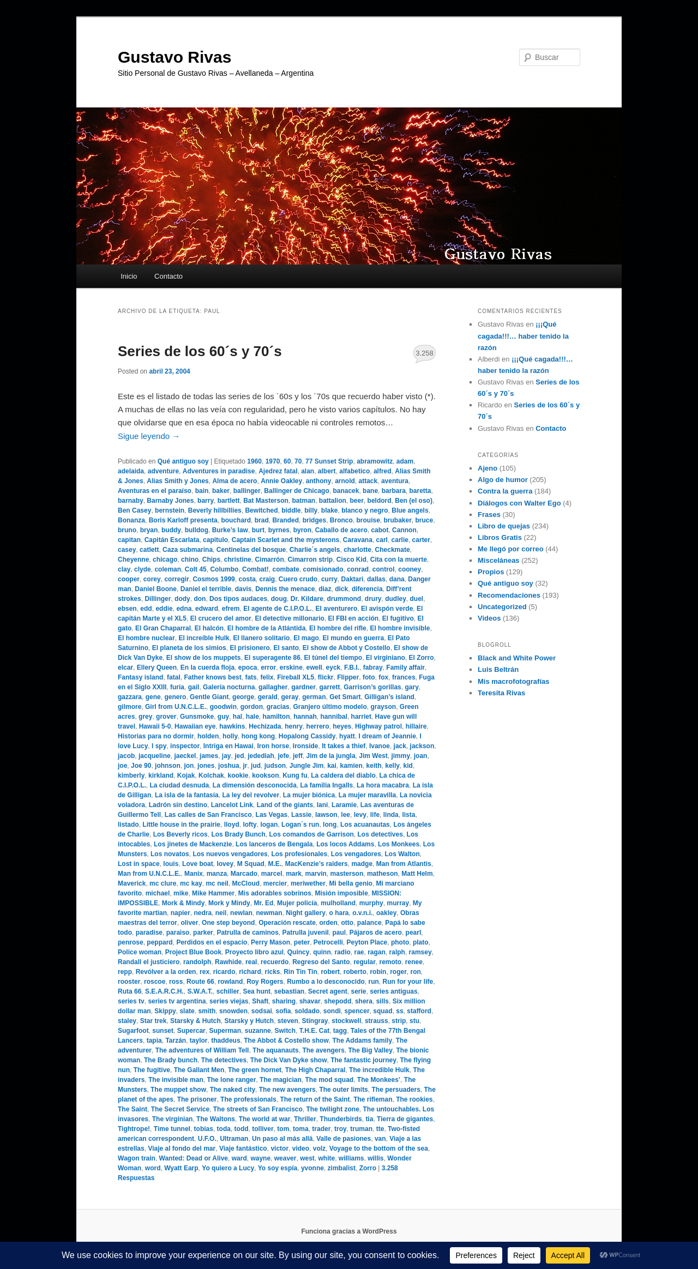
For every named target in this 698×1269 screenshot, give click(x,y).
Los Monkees (398, 844)
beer (357, 500)
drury (373, 599)
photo (400, 942)
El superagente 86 (272, 657)
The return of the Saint (315, 1099)
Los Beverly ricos (180, 834)
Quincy (298, 952)
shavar (310, 1001)
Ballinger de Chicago (296, 491)
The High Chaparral (315, 1070)
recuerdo (274, 962)
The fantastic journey (363, 1060)
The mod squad (329, 1080)
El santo (286, 648)
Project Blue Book (193, 952)
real (251, 962)
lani (322, 805)
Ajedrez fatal (277, 471)
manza (217, 873)
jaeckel (185, 756)
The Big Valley (370, 1050)
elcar (125, 667)
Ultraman (234, 1138)
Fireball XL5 (295, 677)
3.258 (425, 353)
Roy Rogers (264, 981)
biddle (290, 510)
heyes (342, 726)
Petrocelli (328, 942)
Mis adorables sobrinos (274, 893)
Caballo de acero (341, 530)
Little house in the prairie (181, 824)
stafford (419, 1011)
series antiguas (393, 991)
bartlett (229, 500)
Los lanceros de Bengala (274, 844)
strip (399, 1021)
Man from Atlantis (403, 864)
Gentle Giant (209, 697)
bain (202, 491)
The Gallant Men (199, 1070)
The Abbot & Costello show (286, 1040)
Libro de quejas (504, 526)
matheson (382, 873)
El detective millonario (289, 618)
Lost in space (139, 864)
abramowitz (375, 461)
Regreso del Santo (321, 962)
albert (327, 471)
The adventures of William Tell (202, 1050)
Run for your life (408, 981)
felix (266, 677)
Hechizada (265, 726)
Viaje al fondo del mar (181, 1148)
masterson (347, 873)
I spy (159, 746)
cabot (379, 530)
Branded (285, 520)
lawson (326, 815)
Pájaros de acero (376, 932)
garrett (330, 687)
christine (237, 559)
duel (417, 599)
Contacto (168, 276)
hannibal (334, 716)
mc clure (162, 883)
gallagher (272, 687)
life (375, 815)
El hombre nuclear (146, 638)
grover (166, 716)
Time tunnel (172, 1129)
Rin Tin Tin (300, 972)
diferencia (367, 589)
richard (250, 972)
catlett (149, 550)
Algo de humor (503, 480)
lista (408, 815)
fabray (373, 667)
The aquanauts (275, 1050)
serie (358, 991)
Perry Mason (270, 942)
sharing (284, 1001)
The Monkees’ (378, 1080)
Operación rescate (287, 923)
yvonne (312, 1168)
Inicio (129, 276)
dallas (376, 579)
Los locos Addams (345, 844)
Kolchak (211, 775)
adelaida (131, 471)
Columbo (224, 569)
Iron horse (273, 746)
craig (267, 579)
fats (250, 677)
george (243, 697)
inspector (185, 746)
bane (370, 491)
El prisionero (249, 648)
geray (289, 697)
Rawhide (228, 962)
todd (241, 1129)
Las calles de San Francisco (208, 815)
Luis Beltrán (498, 669)
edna (183, 608)
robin (378, 972)
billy (310, 510)
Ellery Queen (157, 667)
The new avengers (287, 1089)
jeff (298, 756)
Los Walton (402, 854)
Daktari (352, 579)
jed (239, 756)
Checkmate (392, 550)
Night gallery (306, 913)
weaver (285, 1158)
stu (414, 1021)
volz (319, 1148)
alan (307, 471)
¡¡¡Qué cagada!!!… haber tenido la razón (523, 335)
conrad (358, 569)
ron (415, 972)
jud (256, 765)
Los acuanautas (365, 824)
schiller (227, 991)
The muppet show (178, 1089)
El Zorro (421, 657)
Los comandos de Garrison (311, 834)
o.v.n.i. (362, 913)
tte (380, 1129)
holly (230, 736)
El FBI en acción (353, 618)
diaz (324, 589)
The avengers (323, 1050)
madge (361, 864)
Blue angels (410, 510)
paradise (149, 932)
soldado (307, 1011)
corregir (176, 579)
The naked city (232, 1089)
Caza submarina (188, 550)
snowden (233, 1011)
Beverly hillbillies (215, 510)
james (209, 756)
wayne (260, 1158)
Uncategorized (502, 607)
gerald (268, 697)
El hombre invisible (400, 628)
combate (285, 569)
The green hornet (254, 1070)
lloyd (231, 824)
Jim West (373, 756)
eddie (163, 608)
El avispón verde (387, 608)
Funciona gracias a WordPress (348, 1231)
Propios (491, 572)
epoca (247, 667)
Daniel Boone (156, 589)
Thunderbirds (341, 1119)
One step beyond (228, 923)
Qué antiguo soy (183, 461)
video (300, 1148)
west (307, 1158)
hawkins (232, 726)
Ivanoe (379, 746)
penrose (130, 942)
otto (347, 923)
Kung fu (294, 775)
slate (186, 1011)
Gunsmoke (197, 716)
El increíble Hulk (203, 638)
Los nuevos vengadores (229, 854)
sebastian (289, 991)
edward (206, 608)
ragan (377, 952)
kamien (351, 765)
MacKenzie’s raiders (316, 864)
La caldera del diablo (343, 775)
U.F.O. (207, 1138)
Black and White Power (517, 658)
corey (152, 579)
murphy (371, 903)
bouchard (236, 520)
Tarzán (175, 1040)
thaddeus (225, 1040)
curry (329, 579)
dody (182, 599)
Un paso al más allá (282, 1138)
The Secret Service (180, 1109)
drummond (344, 599)
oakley (386, 913)
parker (203, 932)
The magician (281, 1080)
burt (258, 530)
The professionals (248, 1099)
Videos (489, 618)
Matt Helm (416, 873)
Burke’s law (230, 530)
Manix (193, 873)
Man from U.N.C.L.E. (149, 873)
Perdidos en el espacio (211, 942)
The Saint (132, 1109)
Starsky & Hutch (195, 1021)
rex (204, 972)
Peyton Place (367, 942)
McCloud (246, 883)
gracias (278, 707)
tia (369, 1119)
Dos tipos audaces (238, 599)
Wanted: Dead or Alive (193, 1158)
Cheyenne (133, 559)
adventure (163, 471)
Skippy (165, 1011)
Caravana (357, 540)
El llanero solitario (261, 638)
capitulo (215, 540)
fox (383, 677)
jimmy (400, 756)
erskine (291, 667)
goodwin (223, 707)
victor (279, 1148)
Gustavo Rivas (174, 57)
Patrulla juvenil (305, 932)
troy (340, 1129)
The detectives (223, 1060)
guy (223, 716)
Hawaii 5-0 (155, 726)
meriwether (308, 883)
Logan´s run (300, 824)
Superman (225, 1031)
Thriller (305, 1119)
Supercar (191, 1031)
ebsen (127, 608)
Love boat (197, 864)
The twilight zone (332, 1109)
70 (298, 461)
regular (364, 962)
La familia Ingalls (326, 785)
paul (339, 932)
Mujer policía (297, 903)
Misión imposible (341, 893)
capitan (129, 540)
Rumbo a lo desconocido (326, 981)
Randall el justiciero (148, 962)
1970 (273, 461)
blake (329, 510)
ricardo (224, 972)
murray (398, 903)
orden (329, 923)
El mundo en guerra (353, 638)
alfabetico (354, 471)
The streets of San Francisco (258, 1109)
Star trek (153, 1021)
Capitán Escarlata (172, 540)
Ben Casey (134, 510)
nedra (203, 913)
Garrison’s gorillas (372, 687)
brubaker (397, 520)
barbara (394, 491)
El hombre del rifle (337, 628)
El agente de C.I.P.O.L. (277, 608)
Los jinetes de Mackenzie (193, 844)
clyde (142, 569)
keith (374, 765)
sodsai (261, 1011)
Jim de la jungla (331, 756)
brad (262, 520)
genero (175, 697)
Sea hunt (256, 991)
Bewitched (261, 510)
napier (180, 913)
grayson (383, 707)
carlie (400, 540)
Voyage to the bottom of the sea (378, 1148)
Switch (285, 1031)
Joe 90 (141, 765)
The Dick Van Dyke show (288, 1060)
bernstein (169, 510)
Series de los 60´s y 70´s (200, 351)
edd (146, 608)
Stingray (315, 1021)
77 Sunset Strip (329, 461)
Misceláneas (499, 560)
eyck (333, 667)
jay (226, 756)
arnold (345, 481)
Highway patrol (378, 726)
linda (391, 815)
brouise (368, 520)
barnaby (130, 500)
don (200, 599)
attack (368, 481)
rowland (230, 981)
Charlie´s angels (315, 550)
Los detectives (380, 834)
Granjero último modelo (329, 707)
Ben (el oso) (413, 500)
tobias (203, 1129)
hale (252, 716)
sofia (283, 1011)
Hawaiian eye (194, 726)
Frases (489, 514)
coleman (167, 569)
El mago (306, 638)
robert (330, 972)
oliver (189, 923)
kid (408, 765)
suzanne (258, 1031)
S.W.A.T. (200, 991)
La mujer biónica (309, 795)
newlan (241, 913)
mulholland (338, 903)
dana (397, 579)
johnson (167, 765)
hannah (305, 716)
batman (303, 500)
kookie (237, 775)
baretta (420, 491)
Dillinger (158, 599)
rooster (129, 981)
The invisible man (175, 1080)
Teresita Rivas (501, 693)
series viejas (228, 1001)
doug (279, 599)
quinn (322, 952)
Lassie (301, 815)
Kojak (186, 775)
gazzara (130, 697)
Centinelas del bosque (251, 550)
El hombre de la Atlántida (266, 628)
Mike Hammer (213, 893)
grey (145, 716)
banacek (346, 491)
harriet (361, 716)
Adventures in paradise (219, 471)
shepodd (337, 1001)
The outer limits (343, 1089)
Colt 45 (196, 569)
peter (302, 942)
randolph (197, 962)
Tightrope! (134, 1129)
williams (351, 1158)
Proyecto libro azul (254, 952)
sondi (332, 1011)
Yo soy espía (277, 1168)
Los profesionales (299, 854)
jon (189, 765)
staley (127, 1021)
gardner (303, 687)
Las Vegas (272, 815)
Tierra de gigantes (405, 1119)
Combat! (255, 569)
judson (275, 765)
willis (375, 1158)
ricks (272, 972)
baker (221, 491)
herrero (317, 726)
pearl (414, 932)
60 (287, 461)
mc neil (217, 883)
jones (205, 765)
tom (283, 1129)
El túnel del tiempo (333, 657)
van (380, 1138)
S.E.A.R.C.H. (164, 991)
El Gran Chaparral (163, 628)
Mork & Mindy (183, 903)
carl (382, 540)
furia (177, 687)
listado (128, 824)
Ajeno (487, 468)
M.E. (274, 864)
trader (321, 1129)
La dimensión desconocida (255, 785)
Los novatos (170, 854)
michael (158, 893)
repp (125, 972)
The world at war (265, 1119)
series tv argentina (177, 1001)
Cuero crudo (298, 579)
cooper (129, 579)
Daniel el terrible (205, 589)
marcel (271, 873)
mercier (275, 883)
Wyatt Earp (181, 1168)
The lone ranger (231, 1080)
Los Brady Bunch (238, 834)
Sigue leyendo (149, 436)
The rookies (414, 1099)
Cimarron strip (310, 559)
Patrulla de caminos (247, 932)
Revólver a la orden (166, 972)
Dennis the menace (285, 589)
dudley (395, 599)
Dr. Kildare (307, 599)
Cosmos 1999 (213, 579)
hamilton (276, 716)
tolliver (262, 1129)
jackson (422, 746)
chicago (165, 559)
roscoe (154, 981)
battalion (332, 500)
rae (359, 952)
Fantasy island (140, 677)
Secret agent (327, 991)
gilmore (129, 707)
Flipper (348, 677)
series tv (131, 1001)
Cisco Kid (351, 559)
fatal (173, 677)
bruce (425, 520)
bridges (314, 520)
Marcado (244, 873)
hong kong (258, 736)
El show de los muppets (203, 657)
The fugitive (152, 1070)
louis (170, 864)
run (374, 981)
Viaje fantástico (243, 1148)
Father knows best (212, 677)
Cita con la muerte (398, 559)
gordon (251, 707)
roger (398, 972)
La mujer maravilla (367, 795)
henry (294, 726)
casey (127, 550)
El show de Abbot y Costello (346, 648)
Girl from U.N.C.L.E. (175, 707)
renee (414, 962)
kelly (392, 765)
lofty (249, 824)
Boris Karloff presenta (183, 520)
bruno (127, 530)
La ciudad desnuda (179, 785)
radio (342, 952)
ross (176, 981)
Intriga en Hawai (228, 746)
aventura (394, 481)
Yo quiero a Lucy (228, 1168)
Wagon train (136, 1158)
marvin (316, 873)
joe (122, 765)
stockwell (346, 1021)
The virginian (172, 1119)
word (153, 1168)
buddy (171, 530)
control (383, 569)
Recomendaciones (509, 595)
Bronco (341, 520)
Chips (211, 559)
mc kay (191, 883)
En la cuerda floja (207, 667)
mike (180, 893)
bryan (149, 530)
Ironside (305, 746)
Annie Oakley (281, 481)
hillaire (416, 726)
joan (421, 756)
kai (331, 765)
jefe (284, 756)
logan (269, 824)
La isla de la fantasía (187, 795)
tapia (154, 1040)
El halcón (209, 628)
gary (411, 687)
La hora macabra (383, 785)
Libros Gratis (500, 537)
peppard (159, 942)
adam (404, 461)
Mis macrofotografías (513, 681)
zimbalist (342, 1168)
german (314, 697)
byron (302, 530)
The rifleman (372, 1099)
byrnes (279, 530)
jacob (126, 756)
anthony (319, 481)
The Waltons (215, 1119)
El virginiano (385, 657)
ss (399, 1011)
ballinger (247, 491)
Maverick (132, 883)
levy (360, 815)
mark (294, 873)
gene (153, 697)
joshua (228, 765)
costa (246, 579)
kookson (265, 775)
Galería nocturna (229, 687)
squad (382, 1011)
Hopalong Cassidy (307, 736)
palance (369, 923)
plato (421, 942)
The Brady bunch (170, 1060)
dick (341, 589)
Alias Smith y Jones (177, 481)
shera (363, 1001)
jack (400, 746)
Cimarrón (269, 559)
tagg (340, 1031)
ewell (314, 667)
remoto (391, 962)
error (268, 667)
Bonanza (131, 520)
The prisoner (197, 1099)
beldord (380, 500)
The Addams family (362, 1040)
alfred (383, 471)
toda (224, 1129)
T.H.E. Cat (314, 1031)
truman (361, 1129)
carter (421, 540)
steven (288, 1021)
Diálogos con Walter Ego (519, 503)
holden (208, 736)
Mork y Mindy (229, 903)
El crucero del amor (220, 618)
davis (243, 589)
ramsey (420, 952)
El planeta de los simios (189, 648)
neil (221, 913)
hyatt (347, 736)
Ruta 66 (129, 991)
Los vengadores (356, 854)
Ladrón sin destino (178, 805)
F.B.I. (351, 667)
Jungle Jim (307, 765)
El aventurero (337, 608)
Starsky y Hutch (249, 1021)
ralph (397, 952)
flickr (326, 677)
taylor (199, 1040)
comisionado (323, 569)
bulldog (196, 530)
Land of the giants (285, 805)
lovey (224, 864)
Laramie (344, 805)
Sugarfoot (133, 1031)
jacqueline (155, 756)
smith (206, 1011)
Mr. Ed (263, 903)
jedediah (261, 756)
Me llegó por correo (511, 549)
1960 (254, 461)
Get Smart (344, 697)
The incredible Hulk (379, 1070)
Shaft (260, 1001)
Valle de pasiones (343, 1138)
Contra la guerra (505, 491)
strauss (376, 1021)
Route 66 (200, 981)
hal (237, 716)
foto (369, 677)
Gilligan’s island (389, 697)
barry (205, 500)
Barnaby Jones (170, 500)
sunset (162, 1031)
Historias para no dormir (156, 736)
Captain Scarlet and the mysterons (285, 540)
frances (404, 677)
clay (124, 569)
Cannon (404, 530)
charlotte (357, 550)
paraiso (178, 932)
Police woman (139, 952)
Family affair (405, 667)
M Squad (250, 864)
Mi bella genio (350, 883)
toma (301, 1129)
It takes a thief (343, 746)
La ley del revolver (250, 795)
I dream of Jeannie (387, 736)
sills (382, 1001)
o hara (339, 913)
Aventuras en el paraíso (154, 491)
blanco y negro (364, 510)
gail (194, 687)
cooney (409, 569)
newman (269, 913)
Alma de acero (234, 481)
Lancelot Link (232, 805)
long (329, 824)
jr (245, 765)
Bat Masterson (265, 500)
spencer (357, 1011)
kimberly (131, 775)
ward (239, 1158)
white (326, 1158)
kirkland (160, 775)
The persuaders (395, 1089)
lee (345, 815)
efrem (231, 608)
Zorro (367, 1168)
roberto (355, 972)
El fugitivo (398, 618)
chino (189, 559)
